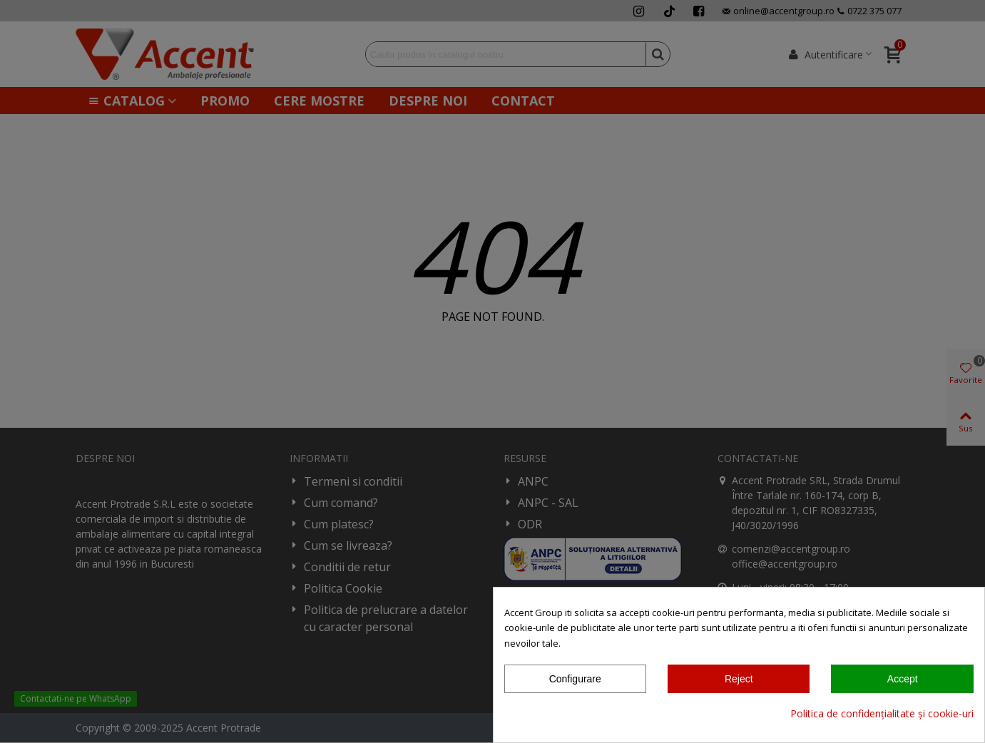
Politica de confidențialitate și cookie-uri (882, 713)
